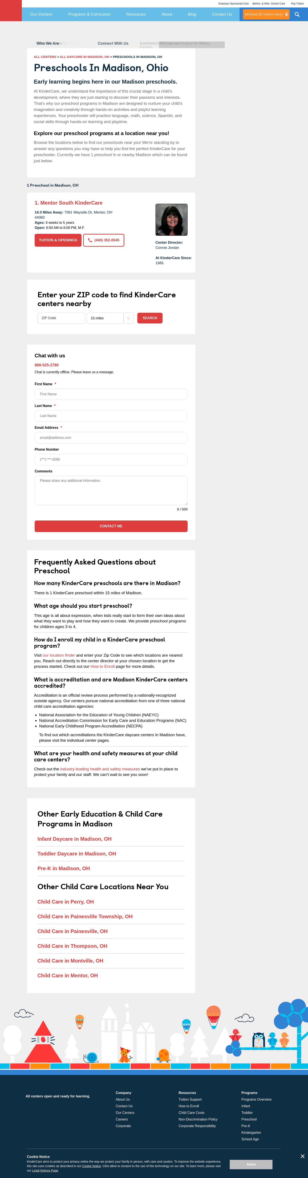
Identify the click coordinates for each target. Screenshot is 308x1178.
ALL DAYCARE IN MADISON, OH (84, 57)
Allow (251, 1164)
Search (150, 318)
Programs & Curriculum (89, 14)
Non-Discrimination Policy (198, 1119)
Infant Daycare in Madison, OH (74, 839)
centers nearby (264, 14)
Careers (122, 1119)
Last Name (111, 413)
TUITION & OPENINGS (58, 240)
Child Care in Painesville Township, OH (85, 916)
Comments (43, 471)
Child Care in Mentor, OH (67, 975)
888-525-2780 (47, 365)
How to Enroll (102, 666)
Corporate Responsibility (197, 1126)
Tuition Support (190, 1099)
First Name (111, 391)
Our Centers (41, 14)
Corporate (123, 1126)
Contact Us (222, 14)
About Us (123, 1099)
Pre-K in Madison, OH (63, 868)
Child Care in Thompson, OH (72, 946)
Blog (192, 14)
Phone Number (111, 456)
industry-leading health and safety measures (100, 769)
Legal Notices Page (45, 1170)
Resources (136, 14)
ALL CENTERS (45, 57)
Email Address (111, 435)
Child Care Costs (191, 1113)
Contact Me (111, 526)
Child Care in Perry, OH (65, 902)
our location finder (59, 655)
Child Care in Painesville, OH (72, 931)
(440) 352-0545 (103, 240)
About (166, 14)
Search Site (297, 16)
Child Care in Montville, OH (70, 961)
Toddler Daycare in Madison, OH (76, 854)
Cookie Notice (91, 1166)
